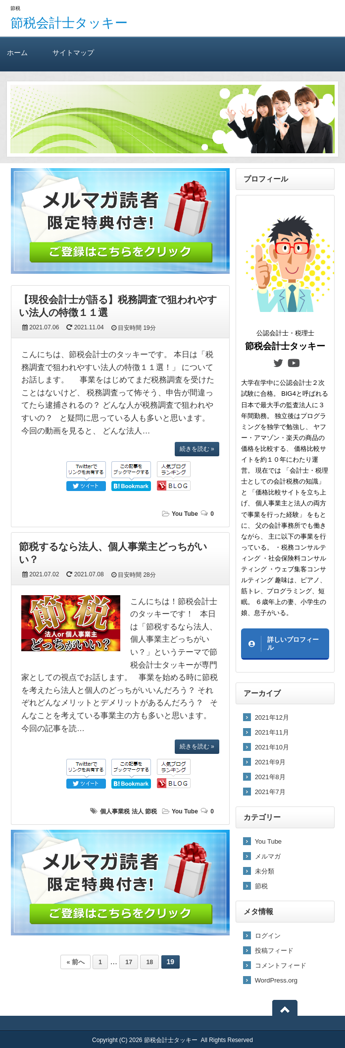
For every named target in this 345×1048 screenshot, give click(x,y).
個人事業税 (115, 811)
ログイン (268, 935)
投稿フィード (274, 950)
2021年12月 (272, 717)
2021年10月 (272, 747)
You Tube (185, 513)
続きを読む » (197, 448)
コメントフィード (280, 965)
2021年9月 (270, 762)
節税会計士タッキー (69, 22)
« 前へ (75, 962)
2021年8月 (270, 777)
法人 (138, 811)
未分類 (264, 871)
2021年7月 (270, 792)
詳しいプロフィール (293, 643)
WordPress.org (276, 980)
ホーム (17, 52)
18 (149, 962)
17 (128, 962)
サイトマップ (73, 52)
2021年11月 (272, 732)
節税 (151, 811)
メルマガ (268, 856)
